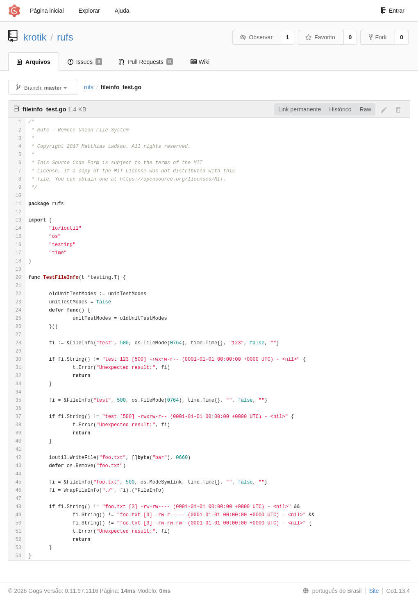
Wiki (199, 62)
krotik (35, 37)
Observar (256, 37)
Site (374, 591)
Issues (85, 62)
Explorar (89, 10)
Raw (365, 109)
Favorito (320, 37)
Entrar (392, 10)
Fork (377, 37)
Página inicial (47, 10)
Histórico (340, 109)
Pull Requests (146, 62)
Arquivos (33, 62)
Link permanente (299, 109)
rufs (65, 37)
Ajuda (122, 10)
